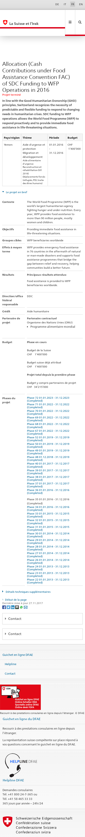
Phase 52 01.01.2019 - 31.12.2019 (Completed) (49, 424)
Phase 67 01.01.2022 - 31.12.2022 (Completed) (49, 417)
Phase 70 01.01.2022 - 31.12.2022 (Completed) (49, 397)
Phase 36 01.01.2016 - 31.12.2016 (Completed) (49, 476)
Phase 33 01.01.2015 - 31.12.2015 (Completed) (49, 500)
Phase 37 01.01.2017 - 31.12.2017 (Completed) (49, 470)
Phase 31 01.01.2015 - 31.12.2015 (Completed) (49, 513)
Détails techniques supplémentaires (28, 576)
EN (81, 4)
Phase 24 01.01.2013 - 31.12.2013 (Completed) (49, 553)
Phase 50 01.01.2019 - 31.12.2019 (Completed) (49, 430)
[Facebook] (4, 591)
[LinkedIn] (13, 591)
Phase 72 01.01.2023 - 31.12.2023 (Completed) (49, 384)
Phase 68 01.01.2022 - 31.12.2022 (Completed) (49, 410)
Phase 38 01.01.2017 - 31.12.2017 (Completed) (49, 463)
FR (72, 4)
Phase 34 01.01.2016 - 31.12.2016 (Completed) (49, 493)
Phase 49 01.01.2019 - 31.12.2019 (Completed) (49, 437)
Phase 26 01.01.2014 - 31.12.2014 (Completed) (49, 546)
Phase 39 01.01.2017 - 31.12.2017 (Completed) (49, 457)
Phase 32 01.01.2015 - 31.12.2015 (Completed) (49, 506)
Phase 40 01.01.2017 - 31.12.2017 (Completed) (49, 450)
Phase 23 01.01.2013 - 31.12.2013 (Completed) (49, 559)
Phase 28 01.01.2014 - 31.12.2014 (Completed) (49, 533)
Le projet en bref (16, 177)
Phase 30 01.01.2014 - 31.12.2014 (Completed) (49, 520)
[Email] (25, 591)
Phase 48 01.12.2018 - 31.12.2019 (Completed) (49, 443)
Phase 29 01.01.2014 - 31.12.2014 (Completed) (49, 526)
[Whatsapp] (21, 591)
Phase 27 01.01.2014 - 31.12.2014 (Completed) (49, 539)
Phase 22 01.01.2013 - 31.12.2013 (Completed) (49, 566)
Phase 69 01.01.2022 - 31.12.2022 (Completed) (49, 404)
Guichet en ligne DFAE (17, 639)
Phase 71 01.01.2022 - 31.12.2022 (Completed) (49, 391)
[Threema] (17, 591)
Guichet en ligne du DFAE (22, 704)
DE (57, 4)
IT (65, 4)
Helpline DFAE (13, 765)
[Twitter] (9, 591)
